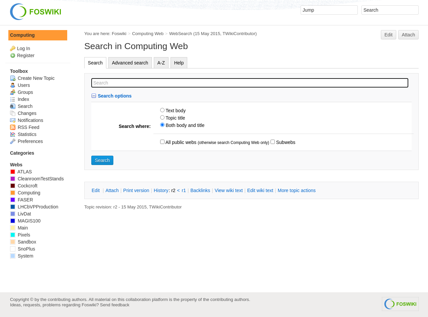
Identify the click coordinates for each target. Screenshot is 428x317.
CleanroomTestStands (37, 178)
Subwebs (285, 142)
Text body (175, 110)
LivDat (20, 213)
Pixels (20, 234)
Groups (21, 92)
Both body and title (185, 125)
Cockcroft (23, 185)
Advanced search (130, 62)
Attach (408, 34)
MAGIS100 (25, 220)
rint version (136, 190)
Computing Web (148, 33)
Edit (389, 34)
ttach (112, 190)
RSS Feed (24, 127)
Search (95, 62)
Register (25, 55)
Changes (23, 113)
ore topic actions (297, 190)
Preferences (26, 141)
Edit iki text (260, 190)
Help (179, 62)
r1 (184, 190)
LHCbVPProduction (34, 206)
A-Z (161, 62)
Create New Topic (32, 78)
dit (96, 190)
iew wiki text (229, 190)
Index (19, 99)
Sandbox (23, 242)
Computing (22, 35)
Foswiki (119, 33)
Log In (23, 48)
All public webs (181, 142)
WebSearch (180, 33)
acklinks (200, 190)
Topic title (175, 118)
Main (19, 227)
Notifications (26, 120)
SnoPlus (22, 249)
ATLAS (21, 171)
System (21, 256)
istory (161, 190)
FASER (21, 199)
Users (20, 85)
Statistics (23, 134)
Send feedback (114, 304)
